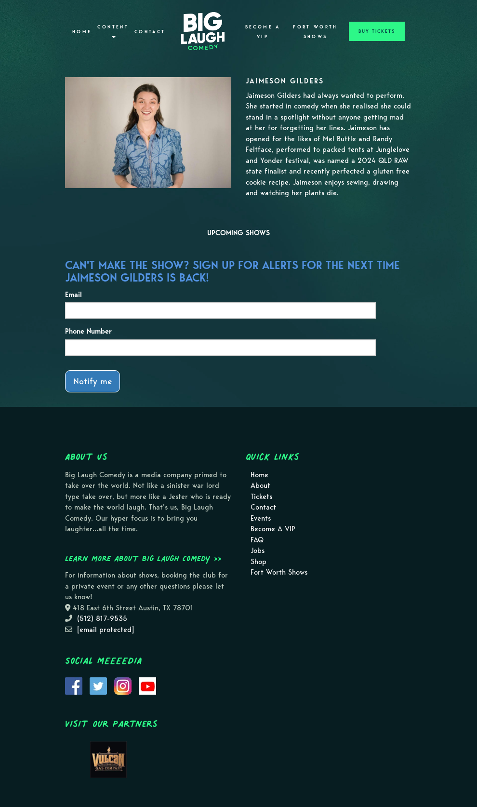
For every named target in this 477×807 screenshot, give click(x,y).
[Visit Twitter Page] (98, 685)
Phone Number (88, 331)
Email (73, 294)
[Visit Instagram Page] (123, 685)
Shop (258, 561)
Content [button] (113, 31)
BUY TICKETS (376, 31)
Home (82, 32)
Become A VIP (262, 32)
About (260, 485)
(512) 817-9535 (102, 618)
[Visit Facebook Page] (73, 685)
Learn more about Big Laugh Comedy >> (143, 558)
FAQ (257, 540)
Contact (150, 32)
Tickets (261, 496)
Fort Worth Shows (315, 32)
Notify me (92, 381)
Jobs (258, 550)
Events (261, 518)
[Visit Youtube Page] (147, 685)
